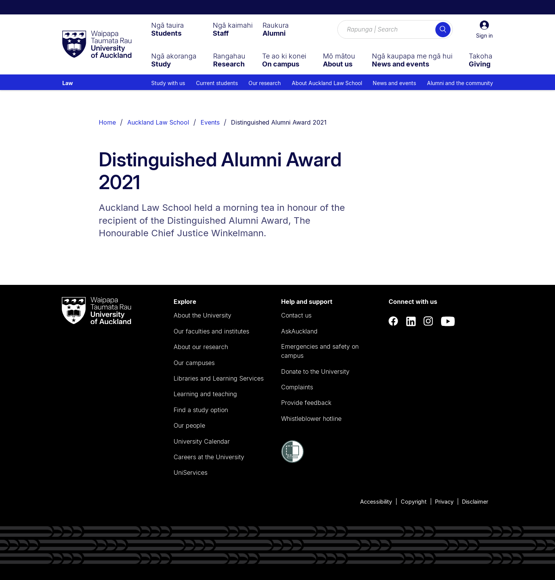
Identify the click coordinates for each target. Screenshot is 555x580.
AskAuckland (299, 331)
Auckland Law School (158, 122)
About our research (201, 347)
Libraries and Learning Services (219, 378)
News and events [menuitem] (394, 83)
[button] (484, 30)
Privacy (444, 501)
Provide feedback (306, 402)
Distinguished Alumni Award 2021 (279, 122)
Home (107, 122)
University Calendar (202, 441)
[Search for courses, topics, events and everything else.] (395, 29)
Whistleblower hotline (311, 418)
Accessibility (376, 501)
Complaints (297, 387)
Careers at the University (209, 457)
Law (67, 83)
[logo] (96, 44)
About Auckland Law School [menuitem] (327, 83)
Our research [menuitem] (264, 83)
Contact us (296, 315)
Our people (189, 425)
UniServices (190, 472)
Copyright (414, 501)
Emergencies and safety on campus (320, 351)
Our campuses (194, 363)
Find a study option (201, 410)
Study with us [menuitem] (168, 83)
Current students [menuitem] (217, 83)
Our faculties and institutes (211, 331)
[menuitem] (167, 29)
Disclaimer (475, 501)
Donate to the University (315, 371)
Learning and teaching (205, 394)
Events (210, 122)
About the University (202, 315)
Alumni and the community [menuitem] (460, 83)
